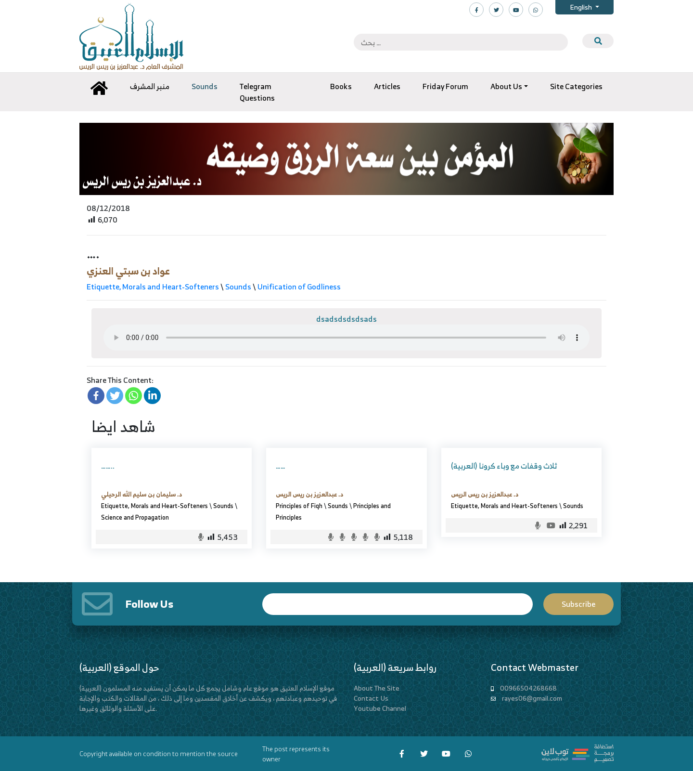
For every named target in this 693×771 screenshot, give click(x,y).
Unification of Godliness (299, 286)
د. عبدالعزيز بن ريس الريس (309, 494)
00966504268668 (528, 688)
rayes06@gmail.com (532, 698)
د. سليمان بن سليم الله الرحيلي (141, 494)
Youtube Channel (380, 708)
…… (280, 465)
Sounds (238, 286)
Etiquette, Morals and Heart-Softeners (153, 286)
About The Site (376, 688)
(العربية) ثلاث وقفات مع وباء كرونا (504, 465)
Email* (397, 604)
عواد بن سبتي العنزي (128, 270)
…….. (108, 465)
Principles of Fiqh (299, 505)
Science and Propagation (136, 517)
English (581, 7)
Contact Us (371, 698)
